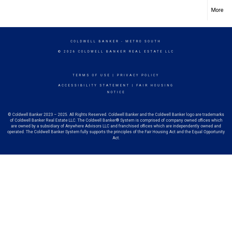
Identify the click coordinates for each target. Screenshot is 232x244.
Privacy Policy (138, 75)
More (217, 10)
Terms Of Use (91, 75)
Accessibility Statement (94, 85)
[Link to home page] (8, 10)
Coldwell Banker (95, 41)
